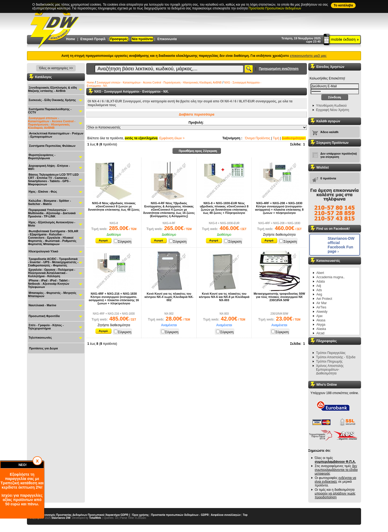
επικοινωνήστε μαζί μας (308, 56)
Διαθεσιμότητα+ (294, 138)
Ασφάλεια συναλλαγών (226, 514)
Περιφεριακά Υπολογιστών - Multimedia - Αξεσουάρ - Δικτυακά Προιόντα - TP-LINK (52, 213)
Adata (320, 281)
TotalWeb (95, 517)
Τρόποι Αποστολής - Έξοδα (335, 357)
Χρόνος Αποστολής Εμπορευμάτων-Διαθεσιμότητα (330, 369)
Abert (320, 273)
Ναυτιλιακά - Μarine (42, 305)
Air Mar (321, 303)
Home (70, 39)
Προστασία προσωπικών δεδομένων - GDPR (180, 514)
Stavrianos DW (61, 517)
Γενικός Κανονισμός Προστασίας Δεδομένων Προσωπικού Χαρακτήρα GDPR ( (80, 514)
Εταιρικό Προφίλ (92, 39)
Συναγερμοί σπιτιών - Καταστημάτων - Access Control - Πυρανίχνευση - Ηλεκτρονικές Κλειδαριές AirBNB (51, 122)
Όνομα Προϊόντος (257, 138)
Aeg (319, 294)
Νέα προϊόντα (142, 39)
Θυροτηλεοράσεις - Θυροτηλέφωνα (42, 156)
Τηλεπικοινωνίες (40, 337)
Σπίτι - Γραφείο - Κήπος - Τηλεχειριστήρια (46, 327)
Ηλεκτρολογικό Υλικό (43, 251)
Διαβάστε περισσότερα (196, 114)
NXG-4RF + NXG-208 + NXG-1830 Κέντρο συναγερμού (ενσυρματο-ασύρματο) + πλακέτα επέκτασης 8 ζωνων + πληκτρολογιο (279, 207)
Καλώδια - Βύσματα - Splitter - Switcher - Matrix (49, 202)
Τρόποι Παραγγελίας (331, 353)
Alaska (321, 329)
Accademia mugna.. (330, 277)
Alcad (320, 333)
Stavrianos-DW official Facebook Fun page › (341, 244)
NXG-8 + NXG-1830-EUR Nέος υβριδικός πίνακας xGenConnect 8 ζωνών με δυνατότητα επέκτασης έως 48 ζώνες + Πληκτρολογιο (224, 207)
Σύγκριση (122, 242)
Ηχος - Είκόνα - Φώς (43, 191)
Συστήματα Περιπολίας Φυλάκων (52, 145)
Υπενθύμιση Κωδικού (331, 105)
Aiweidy (321, 312)
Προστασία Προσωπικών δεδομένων (275, 8)
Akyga (320, 324)
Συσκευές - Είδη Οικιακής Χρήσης (52, 100)
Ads (319, 290)
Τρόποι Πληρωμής (329, 361)
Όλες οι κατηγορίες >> (56, 68)
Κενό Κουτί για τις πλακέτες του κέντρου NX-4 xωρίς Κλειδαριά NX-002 (168, 297)
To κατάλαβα (343, 5)
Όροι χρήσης (140, 514)
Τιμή (276, 138)
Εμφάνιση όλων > (172, 138)
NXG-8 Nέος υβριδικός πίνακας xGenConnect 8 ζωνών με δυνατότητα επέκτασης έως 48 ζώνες (114, 206)
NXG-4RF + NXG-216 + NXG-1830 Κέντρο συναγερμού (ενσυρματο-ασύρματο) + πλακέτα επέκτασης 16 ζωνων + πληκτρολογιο (114, 298)
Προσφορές (119, 39)
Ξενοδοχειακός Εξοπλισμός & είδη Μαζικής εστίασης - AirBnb (52, 89)
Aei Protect (324, 299)
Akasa (320, 320)
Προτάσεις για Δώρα (43, 348)
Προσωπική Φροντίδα (44, 316)
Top (245, 514)
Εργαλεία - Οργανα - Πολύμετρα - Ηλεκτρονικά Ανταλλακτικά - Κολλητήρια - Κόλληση (51, 273)
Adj (318, 286)
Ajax (319, 316)
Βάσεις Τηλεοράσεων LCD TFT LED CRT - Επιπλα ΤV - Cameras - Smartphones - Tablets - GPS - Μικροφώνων (53, 179)
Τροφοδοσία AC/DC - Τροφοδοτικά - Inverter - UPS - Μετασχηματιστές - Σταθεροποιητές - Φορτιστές (53, 262)
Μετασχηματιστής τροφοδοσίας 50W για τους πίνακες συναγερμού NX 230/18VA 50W (279, 297)
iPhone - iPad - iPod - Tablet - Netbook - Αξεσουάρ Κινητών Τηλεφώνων (48, 283)
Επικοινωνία (167, 39)
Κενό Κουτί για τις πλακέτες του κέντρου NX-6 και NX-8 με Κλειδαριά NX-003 (224, 297)
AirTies (321, 307)
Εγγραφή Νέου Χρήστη (332, 110)
